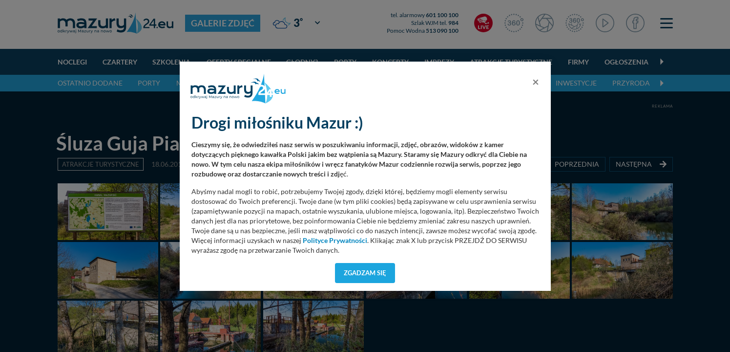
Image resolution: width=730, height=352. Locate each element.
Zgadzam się (365, 273)
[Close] (535, 81)
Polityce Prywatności (335, 240)
